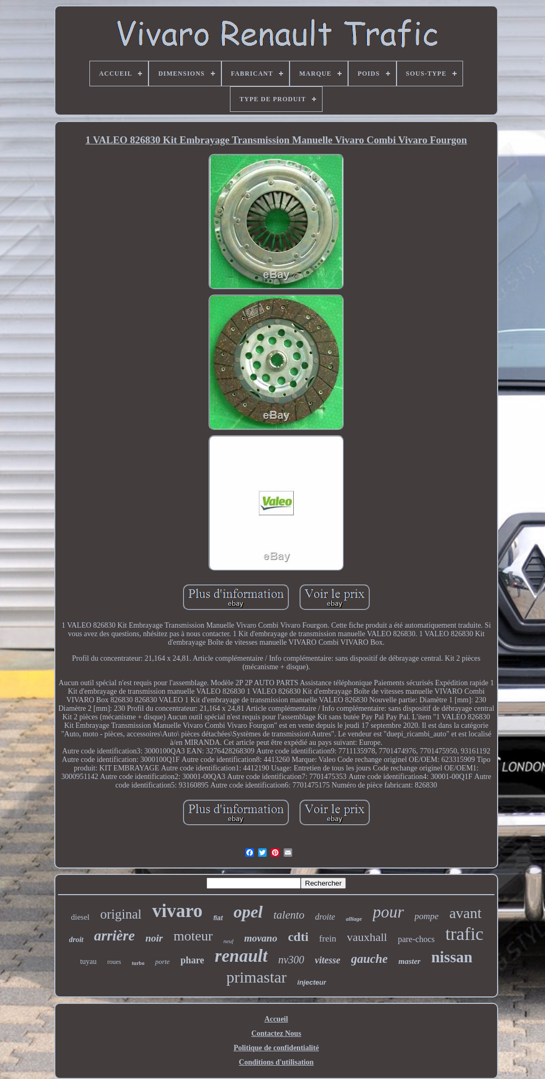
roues (114, 962)
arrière (114, 936)
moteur (193, 936)
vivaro (177, 910)
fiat (218, 918)
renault (241, 956)
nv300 (291, 960)
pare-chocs (416, 939)
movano (260, 938)
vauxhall (367, 937)
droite (325, 916)
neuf (229, 941)
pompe (427, 916)
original (121, 914)
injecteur (312, 982)
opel (248, 911)
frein (327, 939)
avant (465, 913)
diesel (80, 917)
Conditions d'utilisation (276, 1062)
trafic (464, 934)
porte (162, 962)
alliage (354, 918)
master (410, 961)
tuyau (88, 962)
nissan (451, 957)
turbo (138, 963)
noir (154, 938)
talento (289, 914)
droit (76, 940)
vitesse (328, 960)
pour (388, 912)
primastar (256, 977)
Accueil (276, 1019)
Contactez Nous (276, 1033)
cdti (298, 937)
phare (192, 960)
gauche (369, 959)
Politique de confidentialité (276, 1048)
